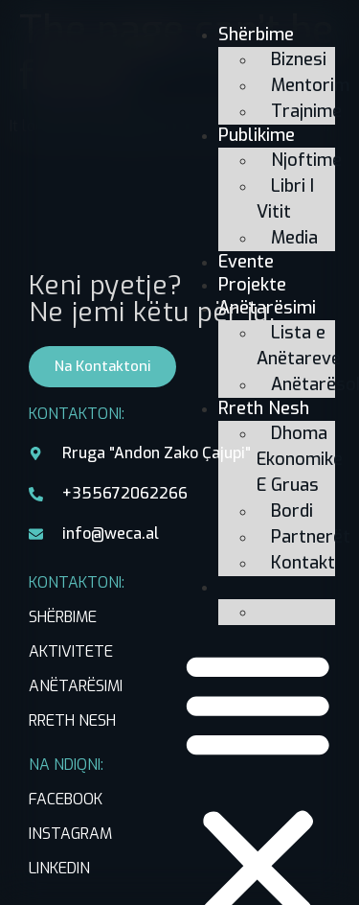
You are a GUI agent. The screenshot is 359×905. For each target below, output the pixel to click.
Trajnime (306, 111)
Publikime (256, 135)
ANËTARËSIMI (76, 686)
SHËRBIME (63, 617)
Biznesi (298, 59)
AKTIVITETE (71, 651)
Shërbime (256, 34)
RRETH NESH (72, 720)
